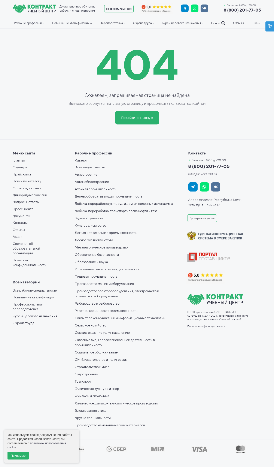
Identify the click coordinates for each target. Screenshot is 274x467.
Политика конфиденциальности (206, 326)
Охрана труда (23, 323)
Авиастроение (86, 174)
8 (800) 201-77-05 (242, 9)
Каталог (81, 160)
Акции (17, 237)
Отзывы (19, 230)
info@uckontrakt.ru (202, 174)
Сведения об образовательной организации (26, 248)
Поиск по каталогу (27, 181)
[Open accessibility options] (269, 26)
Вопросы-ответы (26, 202)
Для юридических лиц (30, 195)
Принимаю (18, 455)
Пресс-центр (23, 209)
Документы (21, 216)
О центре (20, 167)
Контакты (20, 223)
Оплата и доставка (27, 188)
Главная (19, 160)
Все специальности (90, 167)
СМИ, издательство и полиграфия (101, 360)
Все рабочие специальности (35, 290)
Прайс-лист (22, 174)
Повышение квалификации (34, 297)
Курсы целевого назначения (35, 316)
